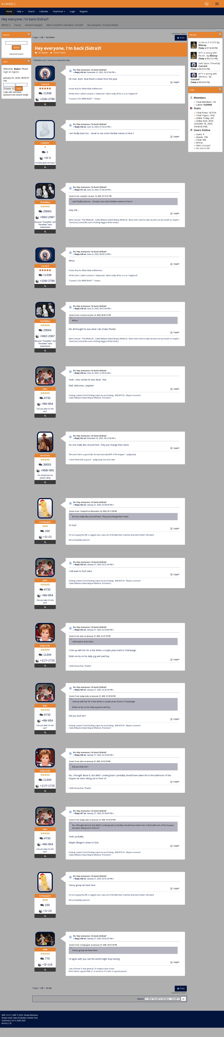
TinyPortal (59, 11)
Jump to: (140, 1008)
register (15, 71)
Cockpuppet (45, 527)
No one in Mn (203, 148)
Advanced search (16, 54)
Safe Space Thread (208, 63)
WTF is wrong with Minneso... (207, 75)
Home (9, 11)
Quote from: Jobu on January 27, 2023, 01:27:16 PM (89, 642)
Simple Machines (31, 1024)
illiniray (202, 45)
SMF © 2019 (18, 1024)
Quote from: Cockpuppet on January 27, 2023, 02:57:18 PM (93, 954)
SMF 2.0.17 (6, 1024)
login (5, 71)
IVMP (45, 959)
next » (184, 33)
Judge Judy (45, 653)
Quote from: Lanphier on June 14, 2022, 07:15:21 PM (90, 198)
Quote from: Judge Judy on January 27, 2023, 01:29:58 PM (92, 702)
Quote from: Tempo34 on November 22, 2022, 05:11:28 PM (93, 516)
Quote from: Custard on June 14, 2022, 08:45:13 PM (90, 318)
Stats (192, 89)
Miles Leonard (203, 145)
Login (72, 11)
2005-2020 (21, 1030)
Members (200, 97)
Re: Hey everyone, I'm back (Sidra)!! (90, 70)
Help (20, 11)
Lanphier (45, 144)
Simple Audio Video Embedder (14, 1027)
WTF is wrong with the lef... (207, 54)
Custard (202, 66)
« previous (176, 33)
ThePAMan (45, 205)
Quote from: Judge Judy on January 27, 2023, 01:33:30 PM (92, 828)
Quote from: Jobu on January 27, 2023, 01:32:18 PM (89, 769)
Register (84, 11)
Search (31, 11)
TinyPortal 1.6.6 (8, 1030)
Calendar (43, 11)
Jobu (45, 394)
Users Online (202, 130)
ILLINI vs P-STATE (207, 42)
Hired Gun (45, 460)
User (5, 61)
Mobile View (33, 1027)
